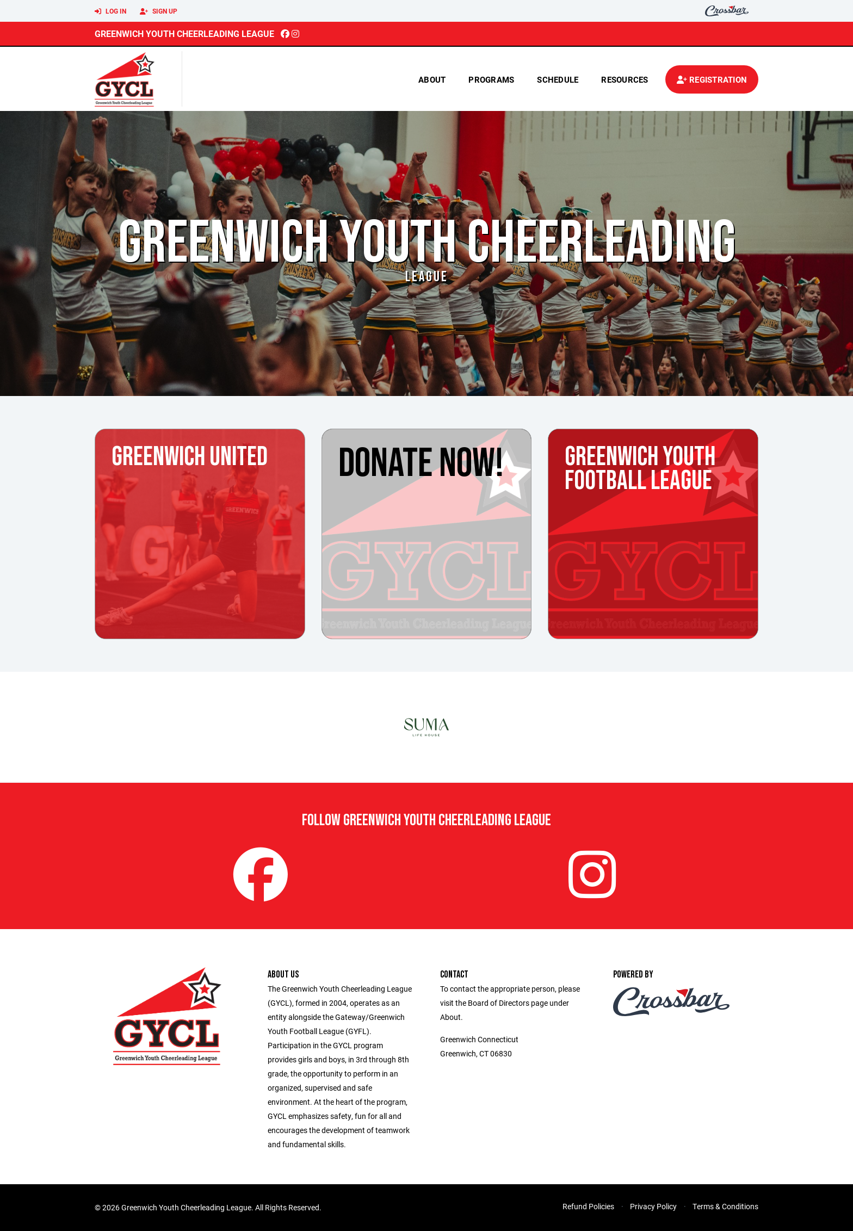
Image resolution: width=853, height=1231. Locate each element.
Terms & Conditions (725, 1206)
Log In (110, 11)
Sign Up (158, 11)
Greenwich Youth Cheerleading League (184, 33)
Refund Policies (588, 1206)
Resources (624, 79)
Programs (491, 79)
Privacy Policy (653, 1206)
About (432, 79)
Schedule (557, 79)
